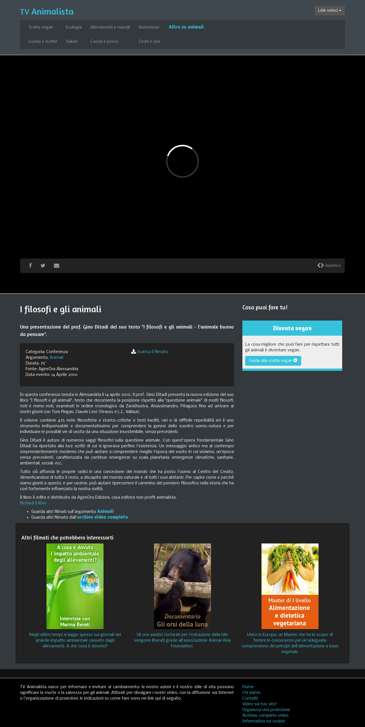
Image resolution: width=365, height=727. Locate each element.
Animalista (47, 11)
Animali (56, 357)
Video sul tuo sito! (259, 704)
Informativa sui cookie (263, 721)
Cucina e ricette (43, 41)
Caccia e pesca (104, 41)
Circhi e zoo (149, 41)
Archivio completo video (265, 715)
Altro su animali (186, 27)
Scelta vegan (41, 27)
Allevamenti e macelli (110, 27)
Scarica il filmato (152, 352)
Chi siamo (251, 692)
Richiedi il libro (33, 503)
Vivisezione (149, 27)
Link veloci (329, 10)
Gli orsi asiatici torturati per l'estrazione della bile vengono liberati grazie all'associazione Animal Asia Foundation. (182, 641)
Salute (72, 41)
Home (248, 687)
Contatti (250, 698)
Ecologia (74, 27)
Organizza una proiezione (266, 710)
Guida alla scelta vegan (273, 360)
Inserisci (328, 265)
